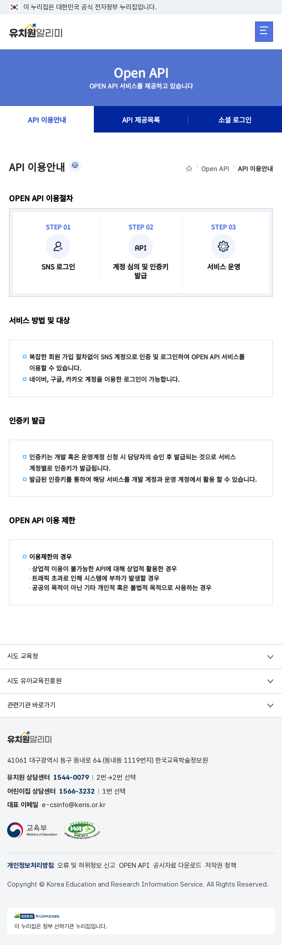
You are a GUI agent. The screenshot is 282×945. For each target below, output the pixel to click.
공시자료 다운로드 (177, 865)
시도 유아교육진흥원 (34, 681)
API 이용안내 (47, 119)
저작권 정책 (220, 865)
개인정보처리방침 (30, 865)
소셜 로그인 (234, 119)
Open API (215, 168)
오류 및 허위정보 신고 (86, 865)
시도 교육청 (22, 656)
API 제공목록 (141, 119)
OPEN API (134, 865)
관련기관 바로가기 (31, 705)
